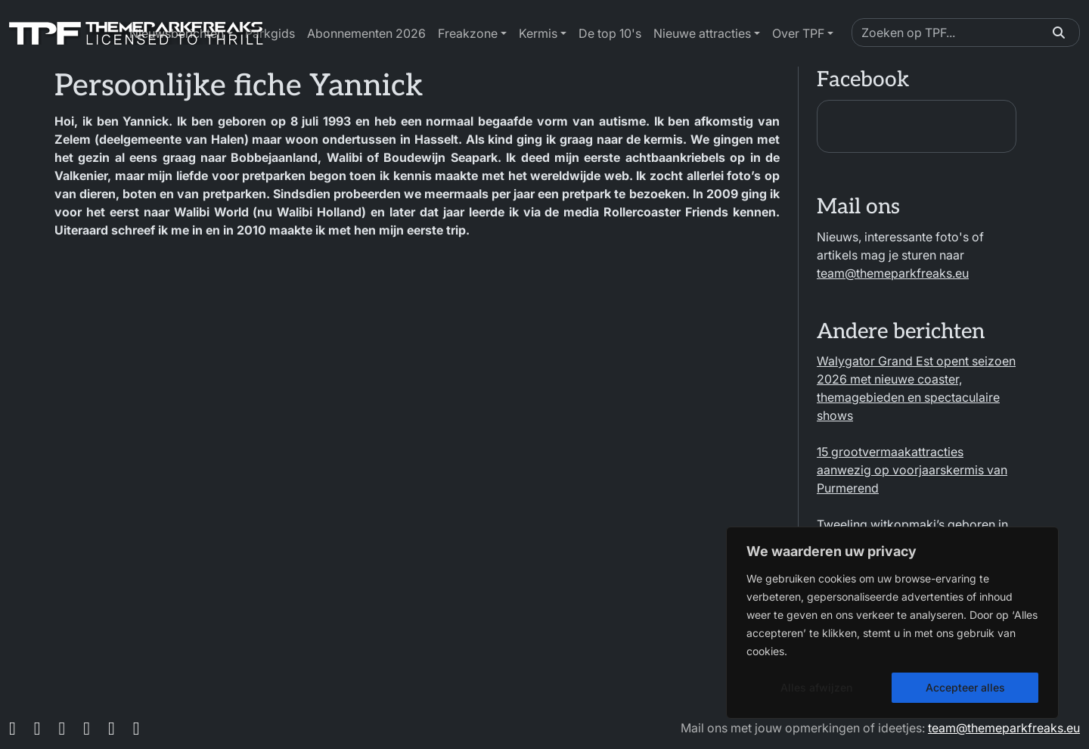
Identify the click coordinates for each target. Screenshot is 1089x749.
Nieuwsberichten (176, 33)
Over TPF (798, 33)
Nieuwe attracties (702, 33)
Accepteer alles (965, 687)
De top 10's (610, 33)
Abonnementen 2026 (366, 33)
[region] (892, 623)
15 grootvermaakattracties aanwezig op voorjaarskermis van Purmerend (912, 470)
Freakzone (468, 33)
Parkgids (270, 33)
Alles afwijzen (816, 687)
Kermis (538, 33)
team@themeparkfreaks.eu (893, 273)
